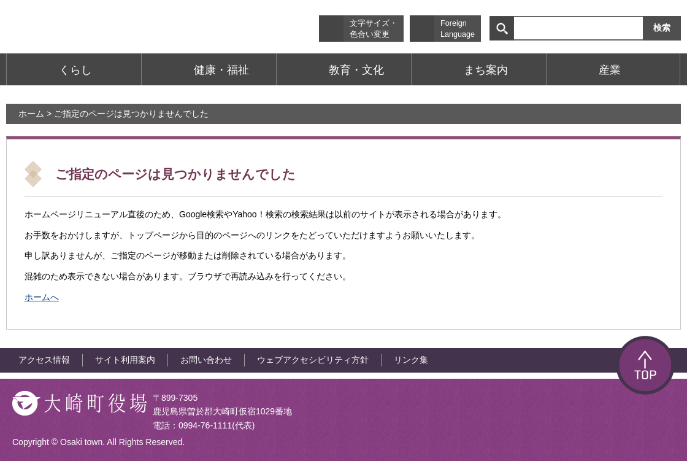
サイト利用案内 (125, 360)
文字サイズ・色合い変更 (373, 29)
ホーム (31, 113)
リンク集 (411, 360)
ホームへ (42, 297)
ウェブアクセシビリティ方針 (313, 360)
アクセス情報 (44, 360)
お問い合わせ (206, 360)
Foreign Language (457, 29)
